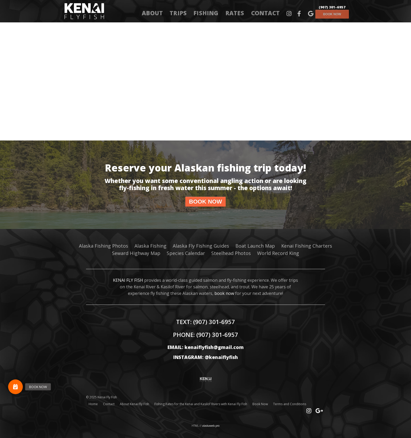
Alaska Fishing (150, 246)
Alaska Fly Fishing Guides (201, 246)
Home (93, 404)
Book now (332, 14)
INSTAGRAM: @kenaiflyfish (205, 357)
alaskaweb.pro (210, 425)
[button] (15, 386)
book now (224, 293)
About (152, 13)
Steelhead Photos (231, 253)
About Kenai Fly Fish (134, 404)
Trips (178, 13)
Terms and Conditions (289, 404)
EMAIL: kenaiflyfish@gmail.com (205, 347)
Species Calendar (186, 253)
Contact (265, 13)
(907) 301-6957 (332, 7)
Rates (234, 13)
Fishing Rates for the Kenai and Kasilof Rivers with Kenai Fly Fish (200, 404)
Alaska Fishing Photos (103, 246)
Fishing (205, 13)
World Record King (278, 253)
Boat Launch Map (255, 246)
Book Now (260, 404)
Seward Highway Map (136, 253)
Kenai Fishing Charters (306, 246)
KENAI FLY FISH (128, 280)
